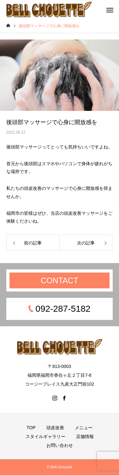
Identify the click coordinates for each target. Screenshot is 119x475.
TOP (31, 427)
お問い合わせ (59, 445)
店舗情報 (85, 436)
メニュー (83, 427)
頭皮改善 (55, 427)
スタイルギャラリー (45, 436)
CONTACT (59, 280)
